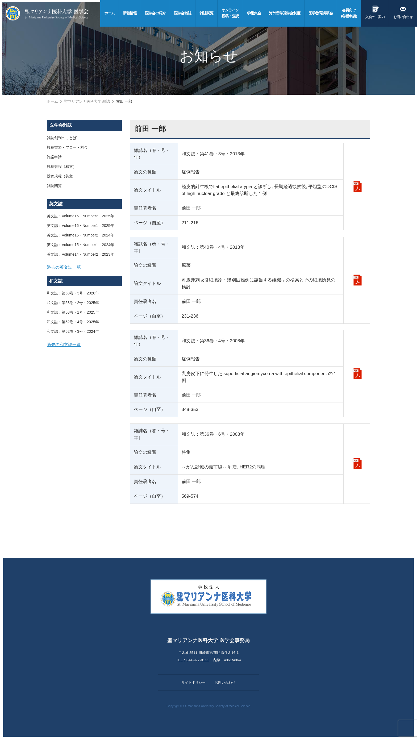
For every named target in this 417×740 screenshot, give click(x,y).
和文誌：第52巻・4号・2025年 (73, 322)
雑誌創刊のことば (62, 138)
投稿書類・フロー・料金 (67, 147)
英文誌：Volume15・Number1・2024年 (80, 245)
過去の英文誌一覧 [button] (64, 267)
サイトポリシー (193, 682)
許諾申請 (54, 157)
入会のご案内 (375, 11)
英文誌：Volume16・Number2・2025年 (80, 216)
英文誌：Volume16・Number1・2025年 (80, 225)
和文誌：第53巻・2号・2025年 (73, 303)
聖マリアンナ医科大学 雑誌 (87, 101)
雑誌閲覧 (54, 186)
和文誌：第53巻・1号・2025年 (73, 312)
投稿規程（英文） (62, 176)
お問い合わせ (402, 11)
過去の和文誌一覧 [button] (64, 344)
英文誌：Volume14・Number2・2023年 (80, 254)
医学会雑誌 (60, 125)
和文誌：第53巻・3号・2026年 (73, 293)
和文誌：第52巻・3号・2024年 (73, 331)
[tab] (84, 267)
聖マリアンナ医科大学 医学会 (47, 13)
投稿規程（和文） (62, 166)
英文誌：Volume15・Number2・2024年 (80, 235)
